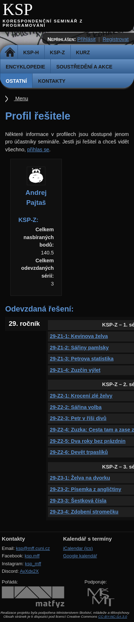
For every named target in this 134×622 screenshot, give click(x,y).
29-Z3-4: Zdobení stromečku (84, 512)
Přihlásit (86, 39)
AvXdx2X (29, 571)
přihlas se (38, 149)
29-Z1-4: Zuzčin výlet (75, 370)
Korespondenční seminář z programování (43, 23)
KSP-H (31, 52)
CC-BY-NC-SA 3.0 (112, 616)
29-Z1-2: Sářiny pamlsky (79, 347)
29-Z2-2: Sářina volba (75, 407)
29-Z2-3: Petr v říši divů (78, 418)
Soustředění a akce (84, 67)
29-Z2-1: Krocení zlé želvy (81, 396)
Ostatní (16, 81)
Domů (10, 52)
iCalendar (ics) (78, 548)
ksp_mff (33, 563)
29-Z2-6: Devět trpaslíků (79, 452)
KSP (18, 9)
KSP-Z (57, 52)
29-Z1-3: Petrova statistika (81, 358)
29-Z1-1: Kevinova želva (79, 336)
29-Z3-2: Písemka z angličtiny (85, 489)
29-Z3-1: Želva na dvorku (80, 478)
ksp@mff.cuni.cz (33, 548)
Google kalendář (80, 555)
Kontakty (51, 81)
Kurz (83, 52)
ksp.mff (32, 555)
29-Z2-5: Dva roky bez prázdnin (87, 441)
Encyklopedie (25, 67)
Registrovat (116, 39)
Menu (21, 98)
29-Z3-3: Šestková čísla (78, 501)
